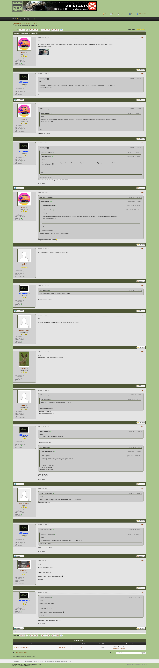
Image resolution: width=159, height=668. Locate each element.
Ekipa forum (16, 661)
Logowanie (22, 19)
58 (48, 29)
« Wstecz (22, 29)
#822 (142, 488)
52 (30, 29)
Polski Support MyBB (35, 664)
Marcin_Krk (23, 330)
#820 (142, 390)
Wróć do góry (28, 661)
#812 (142, 73)
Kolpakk (23, 571)
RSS (70, 661)
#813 (142, 104)
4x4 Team (62, 647)
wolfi (23, 264)
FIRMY (35, 23)
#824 (142, 560)
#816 (142, 248)
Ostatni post (116, 648)
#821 (142, 426)
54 (36, 29)
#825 (142, 592)
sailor (23, 52)
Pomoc (133, 14)
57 (45, 29)
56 (42, 29)
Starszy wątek (19, 632)
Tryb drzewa (142, 33)
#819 (142, 351)
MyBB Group (32, 665)
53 (33, 29)
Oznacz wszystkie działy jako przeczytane (56, 661)
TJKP (22, 661)
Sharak (23, 369)
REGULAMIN (142, 14)
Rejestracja (30, 19)
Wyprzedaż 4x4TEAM (22, 647)
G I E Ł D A (29, 23)
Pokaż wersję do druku (20, 652)
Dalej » (57, 29)
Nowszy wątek (29, 632)
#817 (142, 285)
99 (52, 29)
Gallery (114, 14)
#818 (142, 315)
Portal (106, 14)
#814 (142, 143)
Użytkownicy (123, 14)
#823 (142, 524)
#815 (142, 192)
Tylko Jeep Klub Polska (19, 23)
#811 (142, 37)
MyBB (20, 665)
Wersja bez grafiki (38, 661)
